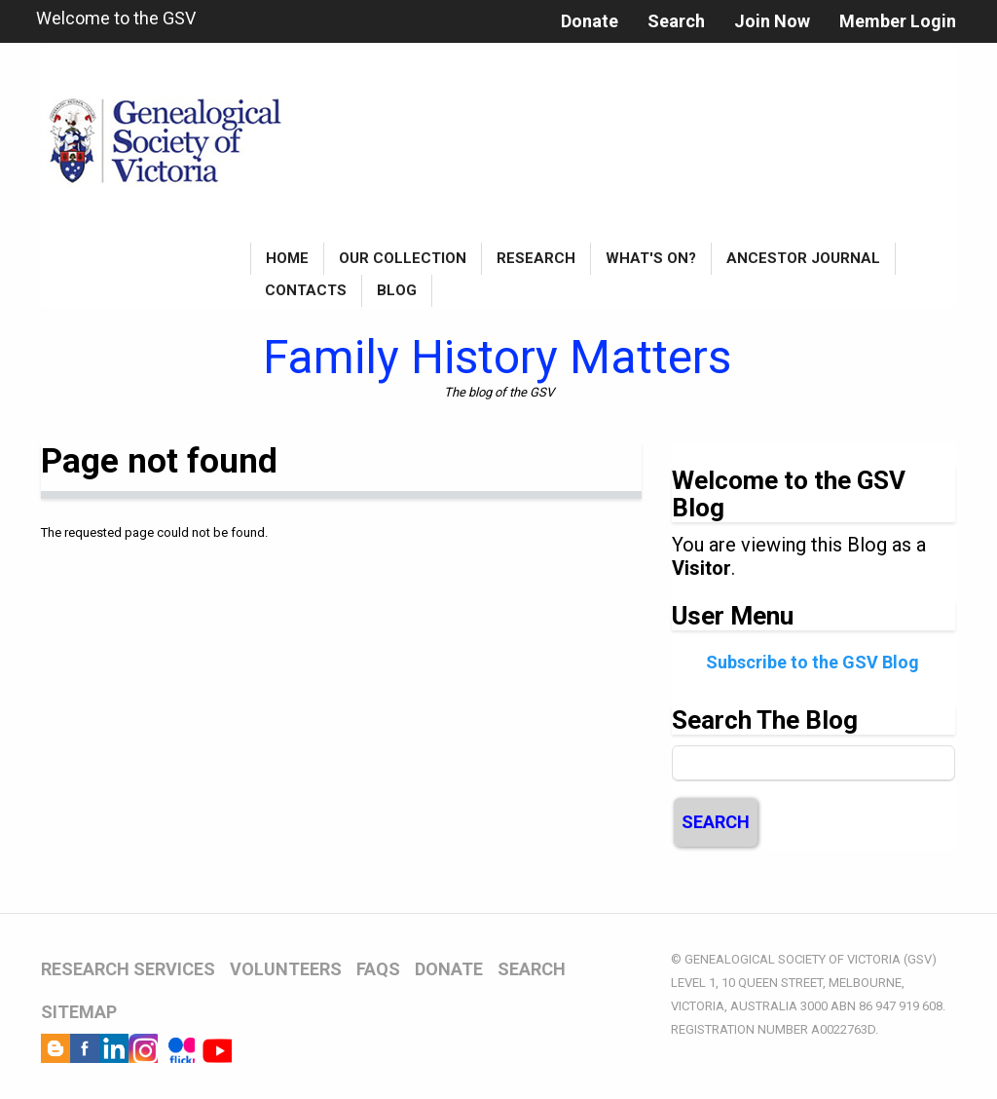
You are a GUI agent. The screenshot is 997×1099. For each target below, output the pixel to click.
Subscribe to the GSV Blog (812, 662)
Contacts (306, 290)
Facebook (84, 1048)
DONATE (449, 969)
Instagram (143, 1048)
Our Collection (402, 258)
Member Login (897, 21)
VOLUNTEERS (286, 969)
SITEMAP (79, 1012)
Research (536, 258)
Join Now (772, 21)
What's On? (651, 258)
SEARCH (532, 969)
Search (676, 21)
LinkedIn (114, 1048)
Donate (589, 21)
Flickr (180, 1048)
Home (287, 258)
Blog (397, 290)
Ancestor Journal (803, 258)
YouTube (217, 1048)
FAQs (378, 969)
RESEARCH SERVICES (128, 969)
